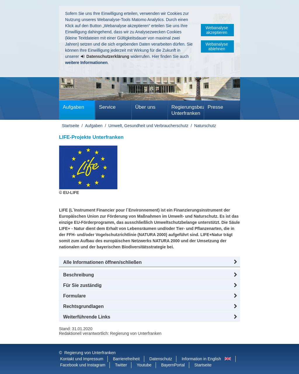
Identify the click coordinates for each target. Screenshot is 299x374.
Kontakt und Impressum (81, 358)
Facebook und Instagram (82, 365)
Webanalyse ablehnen (217, 46)
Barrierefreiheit (126, 358)
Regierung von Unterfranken (90, 352)
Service (107, 107)
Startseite (70, 125)
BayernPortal (173, 365)
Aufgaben (73, 107)
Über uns (145, 107)
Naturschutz (205, 125)
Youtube (144, 365)
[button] (149, 262)
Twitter (121, 365)
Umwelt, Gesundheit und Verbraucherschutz (148, 125)
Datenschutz (160, 358)
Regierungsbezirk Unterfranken (187, 110)
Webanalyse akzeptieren (217, 30)
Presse (215, 107)
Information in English (201, 358)
